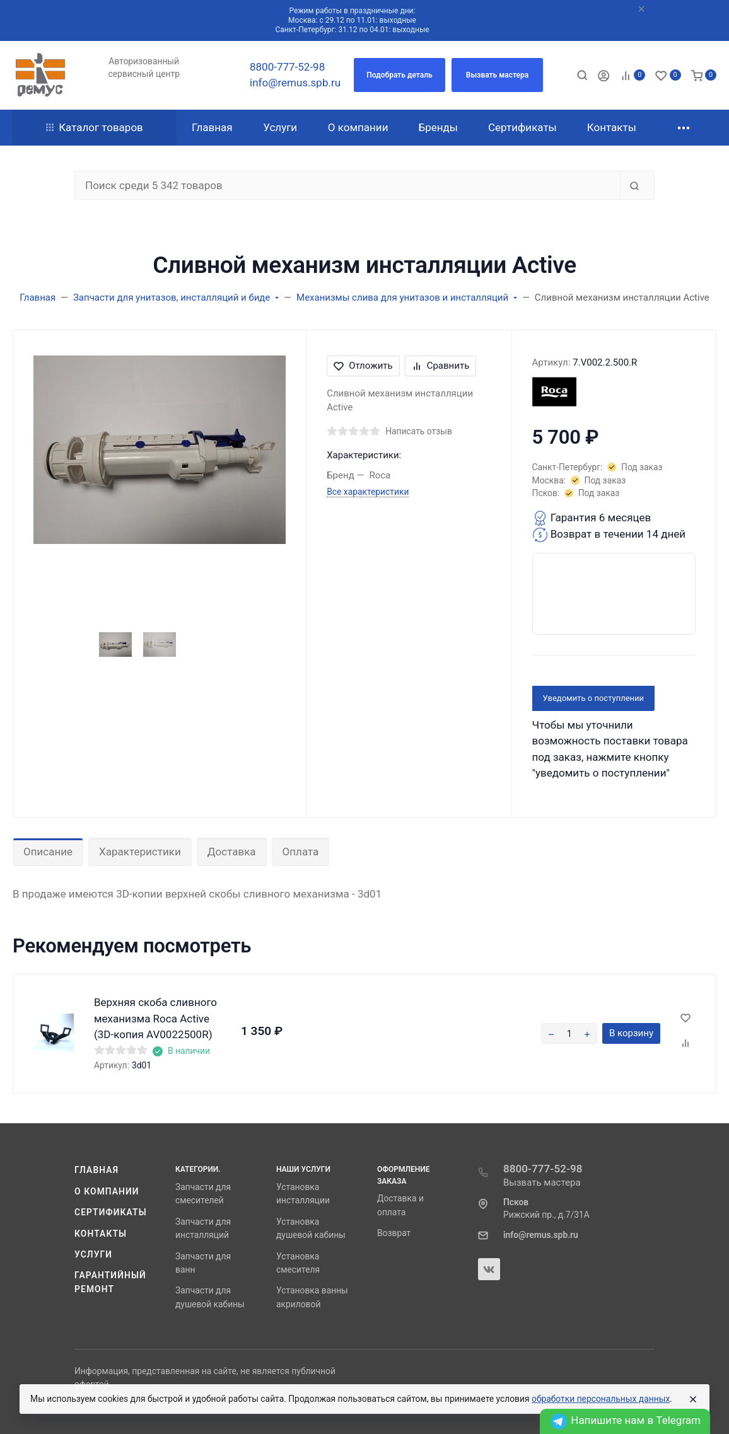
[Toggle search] (582, 75)
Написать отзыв (418, 431)
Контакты (100, 1234)
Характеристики (140, 851)
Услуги (93, 1254)
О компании (106, 1191)
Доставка (231, 851)
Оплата (301, 851)
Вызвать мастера (542, 1182)
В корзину (631, 1033)
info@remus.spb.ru (295, 82)
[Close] (693, 1399)
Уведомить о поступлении (593, 698)
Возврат (394, 1233)
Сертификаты (110, 1212)
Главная (96, 1170)
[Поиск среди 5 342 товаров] (347, 185)
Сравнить (441, 365)
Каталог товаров (94, 127)
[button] (399, 75)
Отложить (363, 365)
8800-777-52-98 (287, 67)
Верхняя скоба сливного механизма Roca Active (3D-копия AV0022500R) (155, 1018)
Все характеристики (368, 492)
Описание (48, 851)
